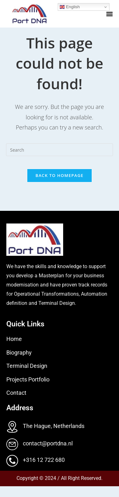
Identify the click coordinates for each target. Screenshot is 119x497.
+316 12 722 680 (44, 470)
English (70, 6)
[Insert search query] (59, 160)
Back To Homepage (59, 186)
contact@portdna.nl (48, 454)
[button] (109, 14)
